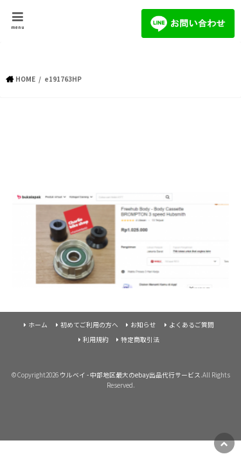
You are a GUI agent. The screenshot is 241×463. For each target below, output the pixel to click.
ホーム (38, 324)
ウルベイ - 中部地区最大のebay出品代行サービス (130, 374)
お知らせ (143, 324)
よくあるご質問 (191, 324)
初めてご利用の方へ (89, 324)
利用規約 (96, 339)
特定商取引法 (140, 339)
